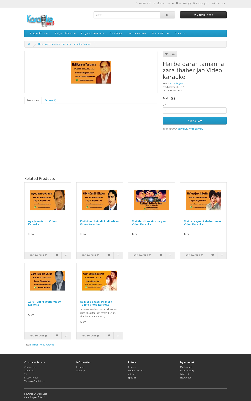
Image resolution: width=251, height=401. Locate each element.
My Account (186, 367)
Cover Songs (116, 33)
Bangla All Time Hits (40, 33)
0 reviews (182, 128)
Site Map (80, 370)
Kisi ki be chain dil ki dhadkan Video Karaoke (99, 222)
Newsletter (185, 377)
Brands (131, 367)
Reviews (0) (50, 100)
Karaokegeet (176, 83)
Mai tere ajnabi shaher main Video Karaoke (202, 222)
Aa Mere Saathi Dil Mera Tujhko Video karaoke (96, 303)
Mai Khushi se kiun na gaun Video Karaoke (149, 222)
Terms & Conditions (34, 381)
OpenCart (42, 393)
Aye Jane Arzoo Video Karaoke (42, 222)
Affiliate (132, 374)
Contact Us (180, 33)
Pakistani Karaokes (136, 33)
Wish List (184, 374)
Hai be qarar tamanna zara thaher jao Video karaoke (64, 44)
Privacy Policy (31, 377)
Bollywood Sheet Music (92, 33)
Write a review (196, 128)
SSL (26, 374)
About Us (29, 370)
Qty (164, 104)
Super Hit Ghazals (160, 33)
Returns (80, 367)
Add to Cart (195, 121)
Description (33, 100)
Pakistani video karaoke (42, 344)
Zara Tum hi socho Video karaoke (44, 303)
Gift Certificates (136, 370)
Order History (187, 370)
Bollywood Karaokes (65, 33)
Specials (132, 377)
